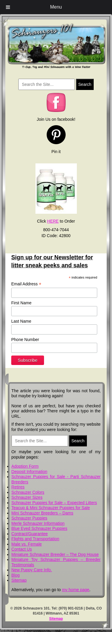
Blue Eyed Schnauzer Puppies (39, 528)
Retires (18, 487)
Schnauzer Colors (28, 492)
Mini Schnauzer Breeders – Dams (42, 513)
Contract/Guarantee (30, 533)
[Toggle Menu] (8, 7)
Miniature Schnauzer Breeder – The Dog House (55, 554)
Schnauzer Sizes (27, 497)
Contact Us (22, 549)
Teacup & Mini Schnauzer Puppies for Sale (51, 507)
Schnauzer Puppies (29, 518)
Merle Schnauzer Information (38, 523)
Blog (16, 575)
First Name (21, 302)
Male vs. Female (27, 544)
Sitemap (19, 580)
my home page (76, 589)
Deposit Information (29, 471)
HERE (53, 221)
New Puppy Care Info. (32, 569)
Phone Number (25, 339)
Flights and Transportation (35, 538)
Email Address (26, 284)
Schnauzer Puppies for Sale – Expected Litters (54, 502)
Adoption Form (25, 466)
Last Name (21, 321)
